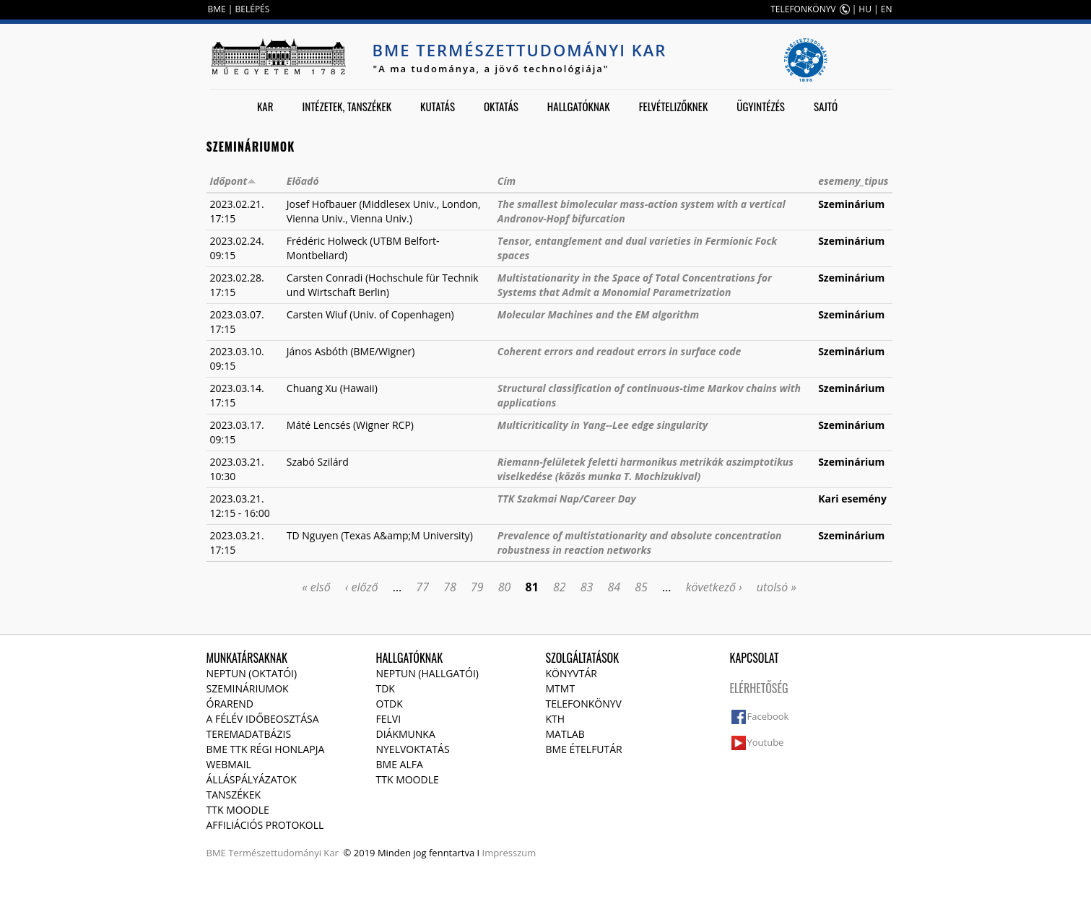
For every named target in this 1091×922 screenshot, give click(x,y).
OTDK (389, 703)
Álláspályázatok (252, 779)
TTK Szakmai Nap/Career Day (566, 498)
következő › (714, 587)
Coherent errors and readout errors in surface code (619, 351)
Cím (506, 181)
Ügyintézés (760, 106)
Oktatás (501, 106)
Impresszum (509, 852)
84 (614, 587)
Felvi (388, 719)
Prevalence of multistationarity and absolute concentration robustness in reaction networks (639, 543)
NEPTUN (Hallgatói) (427, 673)
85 (641, 587)
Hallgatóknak (578, 106)
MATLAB (565, 734)
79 (477, 587)
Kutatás (437, 106)
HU (865, 9)
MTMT (560, 688)
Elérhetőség (759, 688)
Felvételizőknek (673, 106)
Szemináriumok (248, 688)
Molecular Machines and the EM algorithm (598, 314)
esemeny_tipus (853, 181)
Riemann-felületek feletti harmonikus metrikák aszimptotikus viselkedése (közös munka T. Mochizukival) (645, 469)
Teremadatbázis (249, 734)
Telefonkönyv (584, 703)
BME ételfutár (584, 749)
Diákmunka (405, 734)
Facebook (768, 716)
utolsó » (776, 587)
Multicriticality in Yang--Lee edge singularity (602, 425)
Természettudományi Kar (283, 852)
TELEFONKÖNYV (802, 9)
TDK (385, 688)
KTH (555, 719)
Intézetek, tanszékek (347, 106)
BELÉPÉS (252, 9)
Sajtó (826, 106)
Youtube (765, 742)
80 (504, 587)
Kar (265, 106)
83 (587, 587)
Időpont (233, 181)
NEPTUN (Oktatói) (252, 673)
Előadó (303, 181)
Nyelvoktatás (413, 749)
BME (217, 9)
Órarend (230, 703)
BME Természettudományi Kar (520, 50)
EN (886, 9)
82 (559, 587)
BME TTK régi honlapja (266, 749)
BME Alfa (399, 764)
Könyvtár (571, 673)
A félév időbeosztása (263, 719)
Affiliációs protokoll (265, 825)
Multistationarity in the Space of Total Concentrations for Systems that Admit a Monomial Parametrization (634, 285)
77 (422, 587)
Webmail (229, 764)
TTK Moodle (238, 810)
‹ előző (361, 587)
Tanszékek (234, 794)
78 (449, 587)
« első (316, 587)
